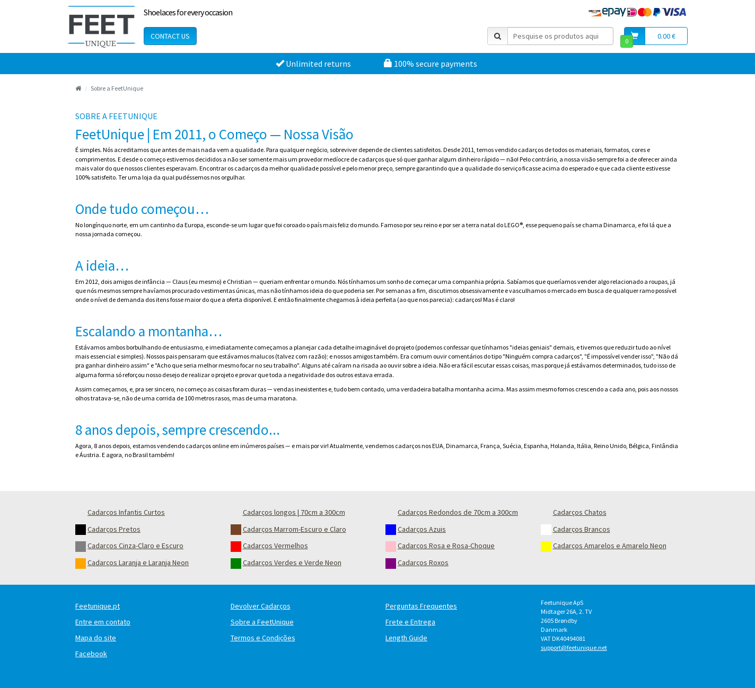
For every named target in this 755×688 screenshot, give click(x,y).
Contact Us (170, 36)
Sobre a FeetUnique (117, 88)
